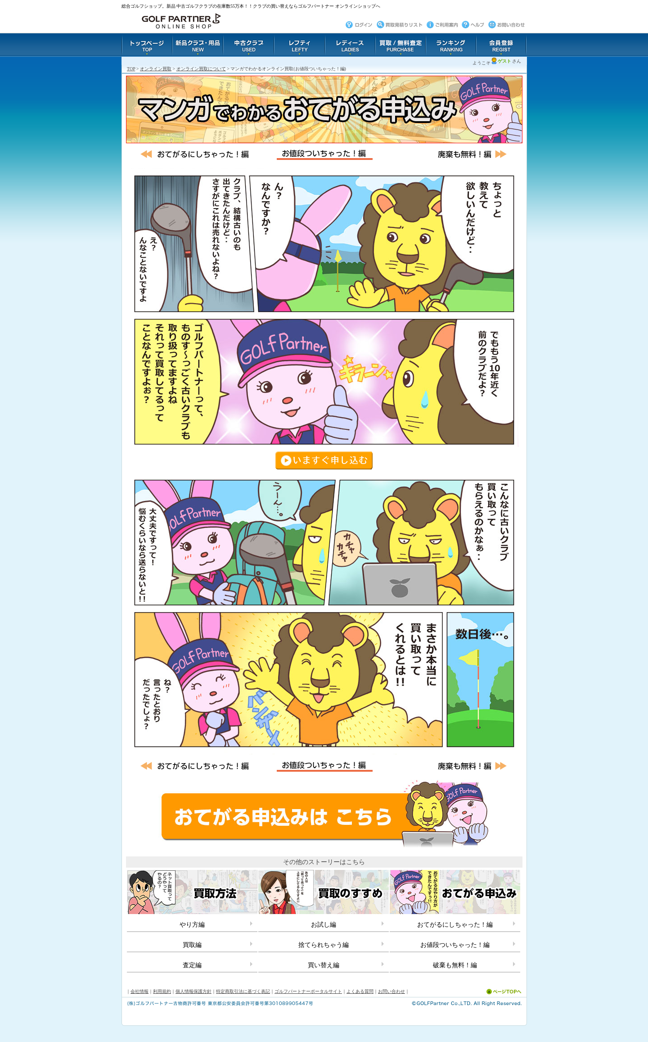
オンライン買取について (201, 68)
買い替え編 (323, 965)
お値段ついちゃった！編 (455, 945)
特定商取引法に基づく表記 (243, 991)
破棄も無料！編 (455, 965)
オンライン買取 (155, 68)
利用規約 (162, 991)
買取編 (192, 945)
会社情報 (139, 991)
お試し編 (323, 924)
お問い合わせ (391, 991)
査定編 (192, 965)
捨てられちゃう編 (323, 945)
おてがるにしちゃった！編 (455, 924)
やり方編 (192, 924)
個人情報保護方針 (194, 991)
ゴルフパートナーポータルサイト (308, 991)
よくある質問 (360, 991)
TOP (131, 68)
